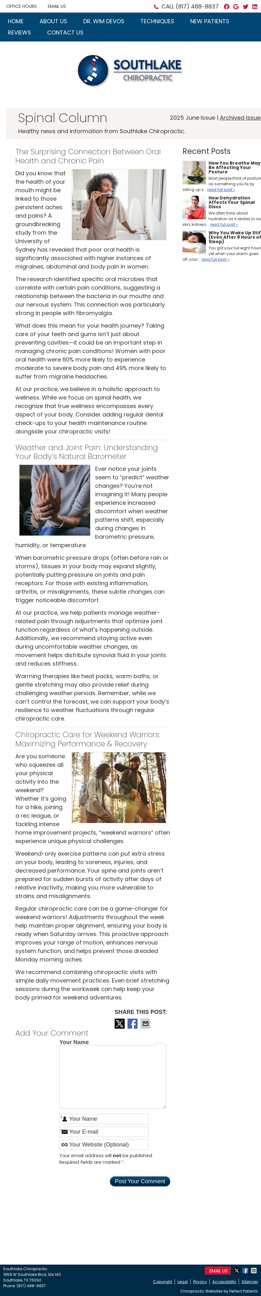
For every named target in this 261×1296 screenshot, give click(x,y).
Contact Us (65, 32)
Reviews (19, 32)
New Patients (209, 21)
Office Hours (21, 6)
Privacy (200, 1281)
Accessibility (224, 1281)
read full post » (221, 189)
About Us (53, 21)
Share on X (120, 1024)
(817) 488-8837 (197, 6)
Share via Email (146, 1024)
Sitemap (250, 1281)
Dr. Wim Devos (103, 21)
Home (16, 21)
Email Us (57, 6)
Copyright (162, 1281)
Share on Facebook (133, 1024)
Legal (182, 1281)
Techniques (157, 21)
